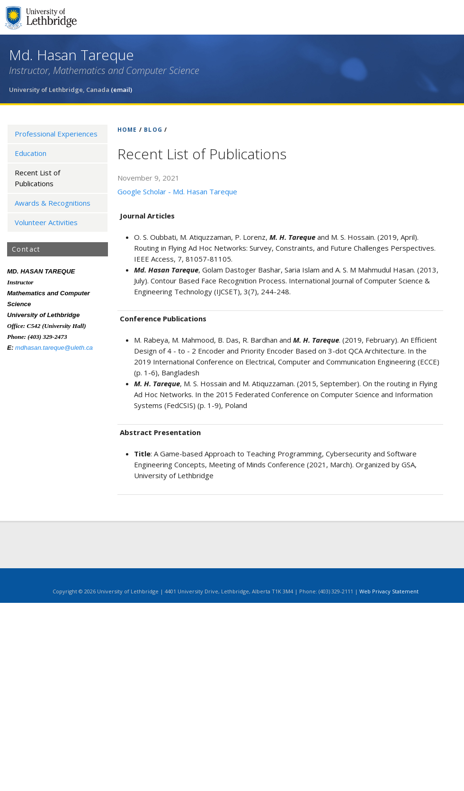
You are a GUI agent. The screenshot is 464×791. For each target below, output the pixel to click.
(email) (121, 89)
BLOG (153, 130)
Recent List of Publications (37, 178)
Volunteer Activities (46, 222)
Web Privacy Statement (389, 591)
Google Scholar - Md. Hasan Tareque (177, 191)
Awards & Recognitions (52, 203)
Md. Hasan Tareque (71, 54)
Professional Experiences (56, 133)
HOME (127, 130)
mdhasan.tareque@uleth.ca (54, 347)
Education (30, 153)
